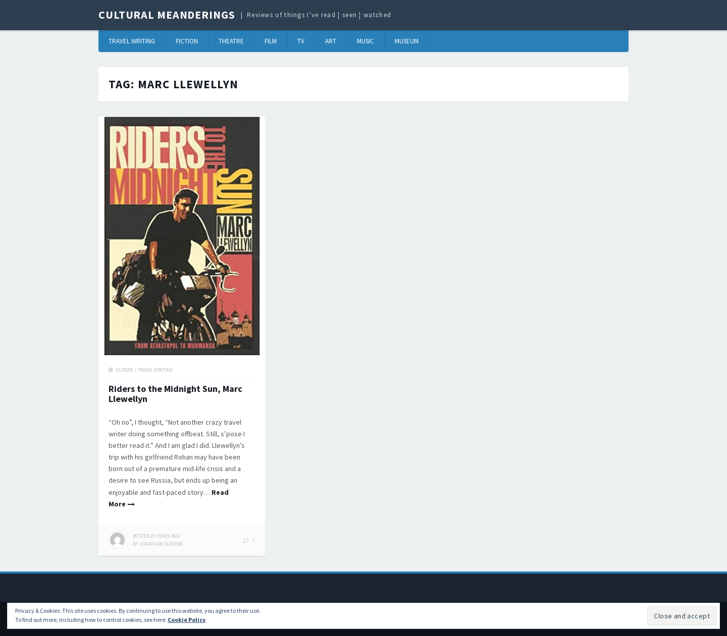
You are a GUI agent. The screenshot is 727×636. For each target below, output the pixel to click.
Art (330, 41)
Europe (124, 370)
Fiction (187, 41)
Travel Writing (132, 41)
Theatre (231, 41)
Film (271, 41)
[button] (182, 236)
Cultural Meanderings (166, 15)
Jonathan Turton (161, 544)
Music (365, 41)
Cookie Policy (186, 619)
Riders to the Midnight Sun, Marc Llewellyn (175, 393)
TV (300, 41)
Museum (407, 41)
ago (156, 536)
